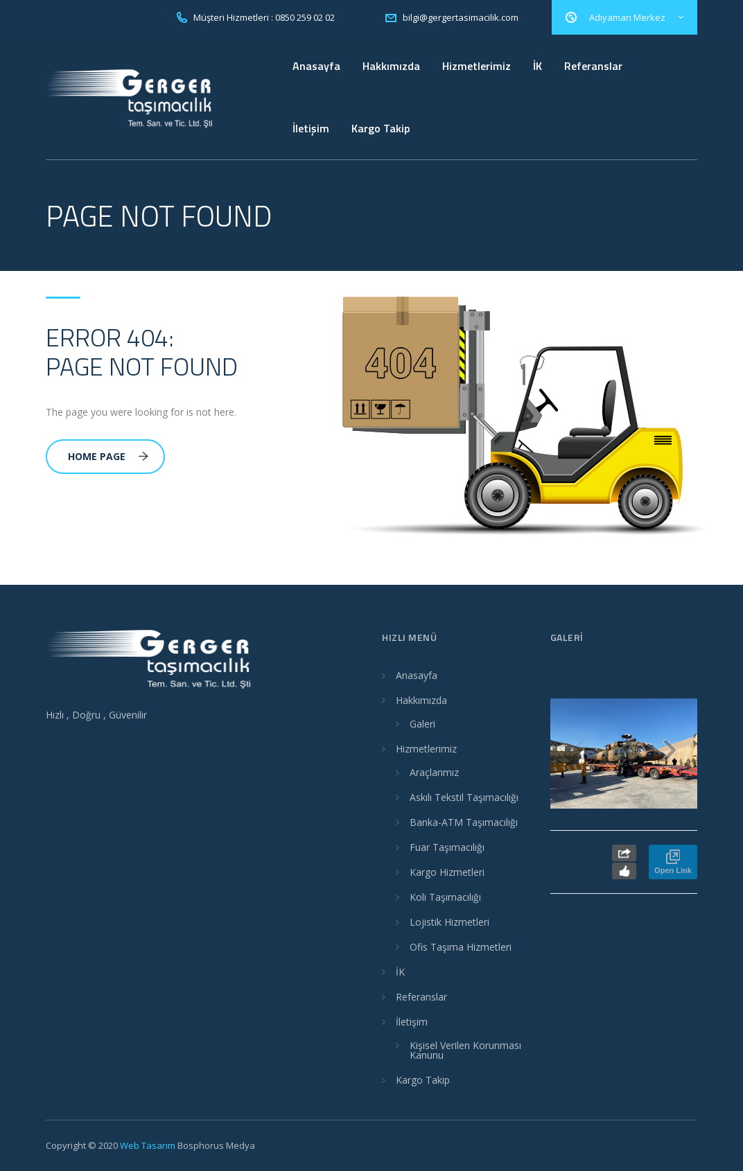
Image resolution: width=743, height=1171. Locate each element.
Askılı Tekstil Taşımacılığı (464, 797)
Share (624, 853)
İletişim (310, 128)
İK (537, 66)
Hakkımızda (391, 66)
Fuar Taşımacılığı (447, 847)
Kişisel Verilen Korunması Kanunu (465, 1050)
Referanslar (593, 66)
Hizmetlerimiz (476, 66)
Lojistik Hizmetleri (449, 921)
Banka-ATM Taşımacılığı (464, 822)
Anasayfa (316, 66)
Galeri (422, 723)
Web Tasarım (147, 1145)
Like (624, 871)
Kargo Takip (380, 128)
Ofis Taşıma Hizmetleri (461, 946)
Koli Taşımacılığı (445, 897)
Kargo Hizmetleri (447, 872)
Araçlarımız (434, 772)
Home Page (108, 456)
